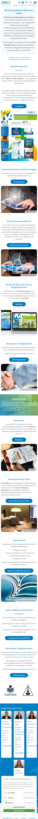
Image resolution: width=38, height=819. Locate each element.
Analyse (10, 803)
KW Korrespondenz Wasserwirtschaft (15, 98)
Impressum (23, 814)
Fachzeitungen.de (19, 675)
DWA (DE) (11, 57)
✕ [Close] (34, 778)
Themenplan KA (19, 182)
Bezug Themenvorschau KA (19, 245)
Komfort (11, 798)
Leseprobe (19, 106)
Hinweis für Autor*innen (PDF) (19, 501)
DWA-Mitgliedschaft (19, 360)
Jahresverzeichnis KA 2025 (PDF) (19, 638)
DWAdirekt (19, 304)
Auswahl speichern (19, 807)
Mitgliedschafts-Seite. (27, 100)
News (19, 410)
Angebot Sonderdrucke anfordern (19, 571)
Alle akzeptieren (19, 811)
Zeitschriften (25, 57)
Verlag (17, 57)
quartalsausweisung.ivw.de (26, 669)
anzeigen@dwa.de (27, 237)
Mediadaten (19, 440)
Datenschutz (15, 814)
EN (31, 2)
